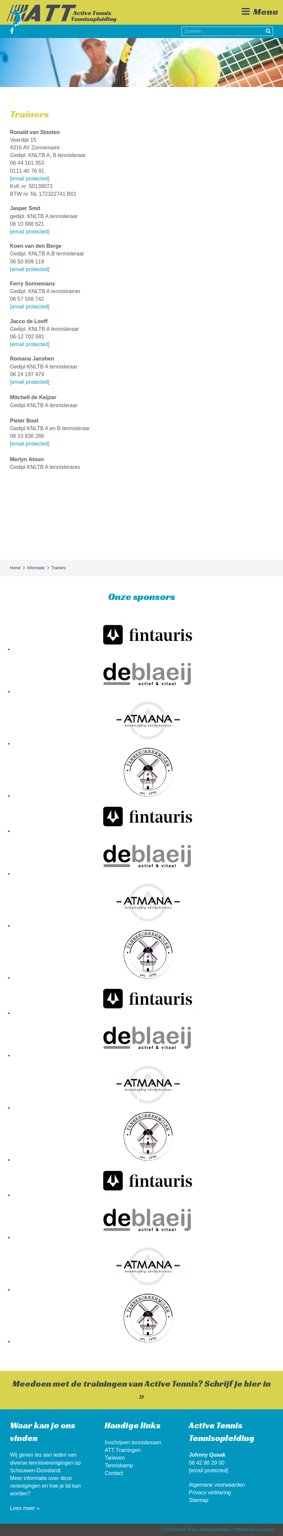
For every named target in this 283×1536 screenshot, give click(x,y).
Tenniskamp (119, 1465)
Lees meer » (25, 1508)
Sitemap (198, 1500)
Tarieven (115, 1458)
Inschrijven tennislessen (133, 1442)
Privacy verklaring (210, 1492)
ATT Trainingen (123, 1450)
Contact (114, 1473)
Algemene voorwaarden (217, 1485)
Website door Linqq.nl (253, 1529)
